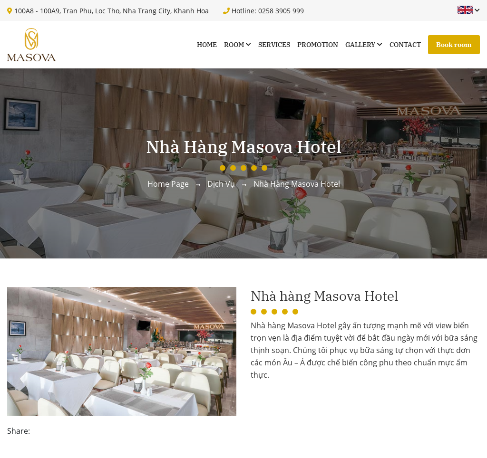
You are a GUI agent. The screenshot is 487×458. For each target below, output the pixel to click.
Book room (454, 44)
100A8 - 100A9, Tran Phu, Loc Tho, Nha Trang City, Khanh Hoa (108, 10)
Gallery (360, 44)
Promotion (317, 44)
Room (234, 44)
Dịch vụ (221, 184)
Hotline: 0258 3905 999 (263, 10)
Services (274, 44)
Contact (405, 44)
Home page (168, 184)
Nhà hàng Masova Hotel (296, 184)
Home (207, 44)
